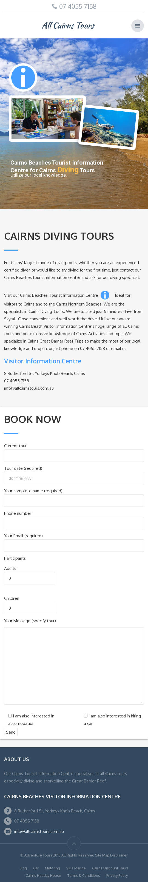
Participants (15, 558)
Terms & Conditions (83, 875)
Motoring (52, 868)
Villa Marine (76, 868)
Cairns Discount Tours (110, 868)
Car (36, 868)
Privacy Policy (117, 875)
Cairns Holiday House (43, 875)
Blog (23, 868)
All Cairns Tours (68, 25)
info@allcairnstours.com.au (39, 831)
